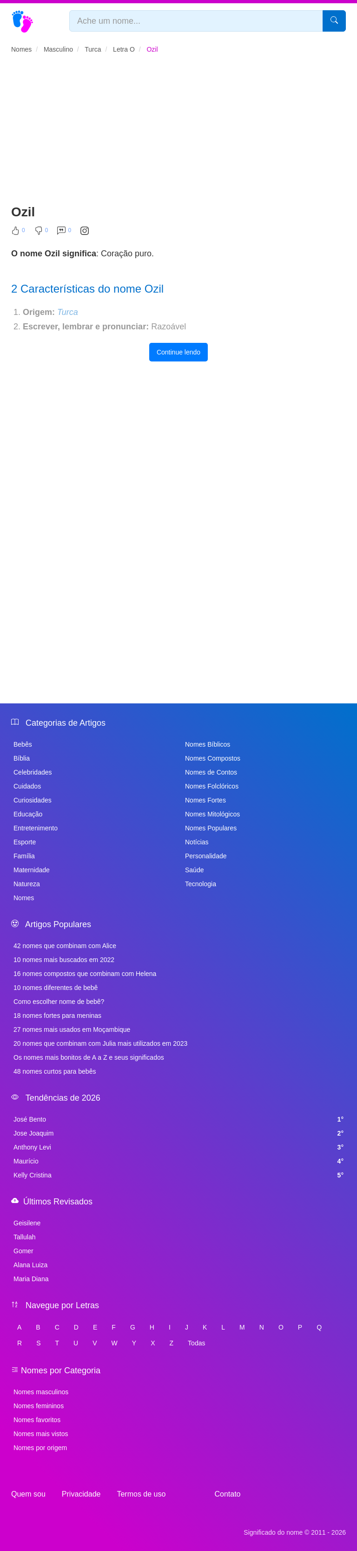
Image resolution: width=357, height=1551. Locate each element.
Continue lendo (178, 352)
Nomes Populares (211, 828)
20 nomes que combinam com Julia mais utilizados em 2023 (100, 1043)
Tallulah (24, 1237)
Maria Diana (30, 1279)
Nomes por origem (40, 1447)
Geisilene (26, 1223)
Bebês (22, 744)
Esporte (24, 842)
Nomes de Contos (211, 772)
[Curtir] (18, 233)
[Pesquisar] (334, 21)
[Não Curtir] (41, 233)
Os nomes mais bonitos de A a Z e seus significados (88, 1057)
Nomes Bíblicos (207, 744)
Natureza (26, 884)
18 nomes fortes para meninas (57, 1015)
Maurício (178, 1161)
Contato (227, 1494)
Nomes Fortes (205, 800)
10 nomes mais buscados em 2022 (63, 959)
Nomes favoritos (36, 1420)
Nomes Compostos (212, 758)
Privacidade (81, 1494)
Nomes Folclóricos (211, 786)
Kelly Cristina (178, 1175)
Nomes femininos (38, 1406)
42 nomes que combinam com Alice (64, 945)
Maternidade (31, 870)
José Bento (178, 1119)
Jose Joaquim (178, 1133)
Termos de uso (141, 1494)
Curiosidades (32, 800)
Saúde (194, 870)
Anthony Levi (178, 1147)
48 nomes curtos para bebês (54, 1071)
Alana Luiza (30, 1265)
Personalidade (206, 856)
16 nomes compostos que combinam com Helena (84, 973)
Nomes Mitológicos (212, 814)
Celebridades (32, 772)
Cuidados (27, 786)
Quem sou (28, 1494)
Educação (27, 814)
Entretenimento (35, 828)
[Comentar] (64, 233)
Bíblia (21, 758)
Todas (196, 1343)
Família (24, 856)
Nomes (23, 898)
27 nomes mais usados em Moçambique (71, 1029)
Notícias (197, 842)
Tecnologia (200, 884)
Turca (67, 312)
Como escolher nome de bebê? (58, 1001)
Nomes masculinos (40, 1392)
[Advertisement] (178, 133)
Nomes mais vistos (40, 1433)
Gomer (23, 1251)
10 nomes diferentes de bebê (55, 987)
